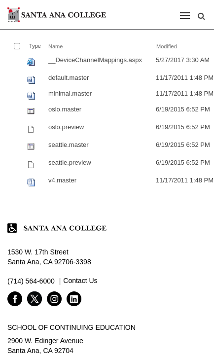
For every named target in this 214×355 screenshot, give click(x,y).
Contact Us (80, 280)
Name (55, 46)
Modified (166, 46)
